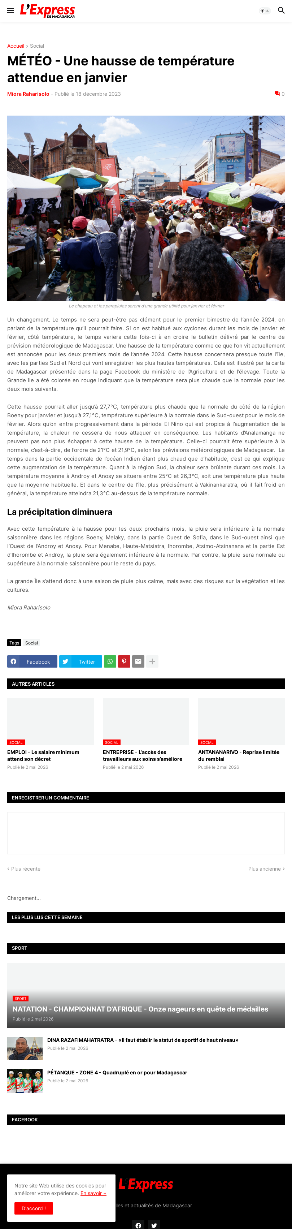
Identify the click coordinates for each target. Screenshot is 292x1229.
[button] (10, 11)
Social (37, 46)
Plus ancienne (264, 869)
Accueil (15, 46)
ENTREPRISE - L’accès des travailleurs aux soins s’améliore (142, 755)
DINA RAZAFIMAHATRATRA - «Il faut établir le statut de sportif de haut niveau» (143, 1040)
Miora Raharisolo (28, 94)
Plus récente (25, 869)
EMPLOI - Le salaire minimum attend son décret (43, 755)
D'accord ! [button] (34, 1208)
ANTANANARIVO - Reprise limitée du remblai (238, 755)
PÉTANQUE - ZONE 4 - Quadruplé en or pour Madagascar (117, 1072)
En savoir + (93, 1193)
